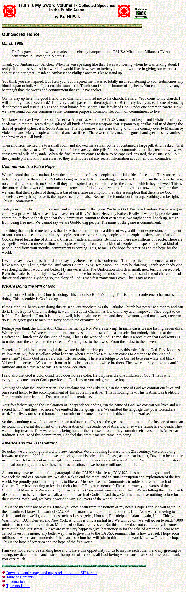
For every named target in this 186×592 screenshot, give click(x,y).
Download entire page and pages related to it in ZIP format (51, 573)
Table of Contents (20, 577)
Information (15, 581)
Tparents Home (18, 586)
